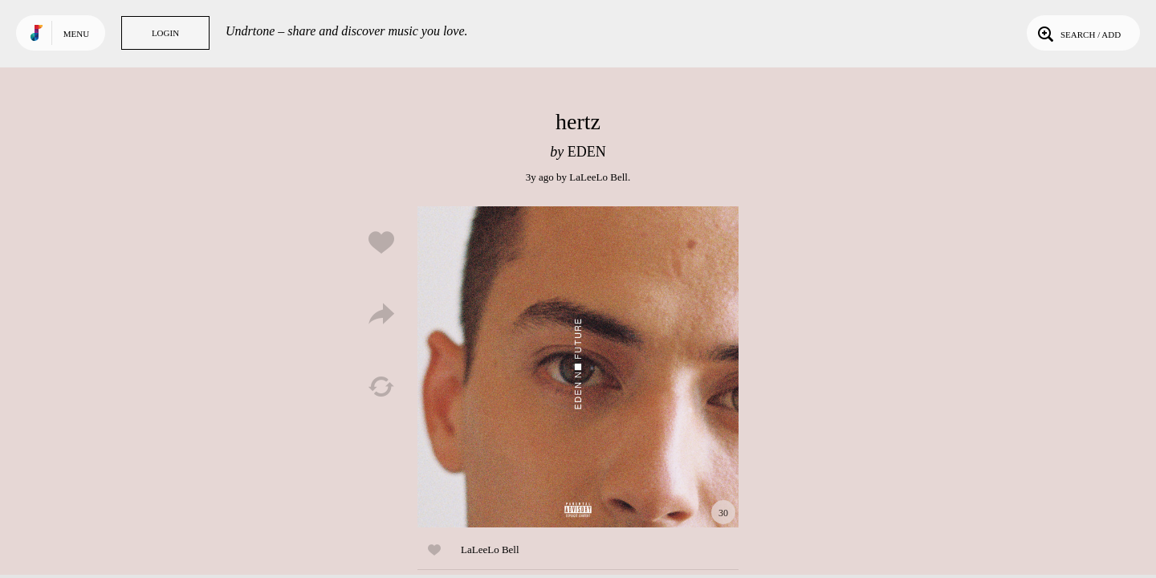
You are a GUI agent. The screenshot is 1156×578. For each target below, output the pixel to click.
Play (578, 367)
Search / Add (1078, 33)
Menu (76, 34)
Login (165, 33)
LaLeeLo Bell (598, 177)
